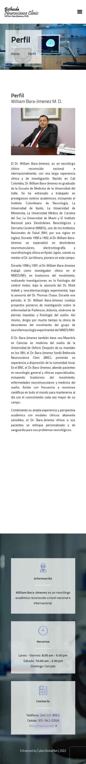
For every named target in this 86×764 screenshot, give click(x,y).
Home (15, 54)
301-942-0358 (48, 720)
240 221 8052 (50, 715)
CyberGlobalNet (47, 750)
